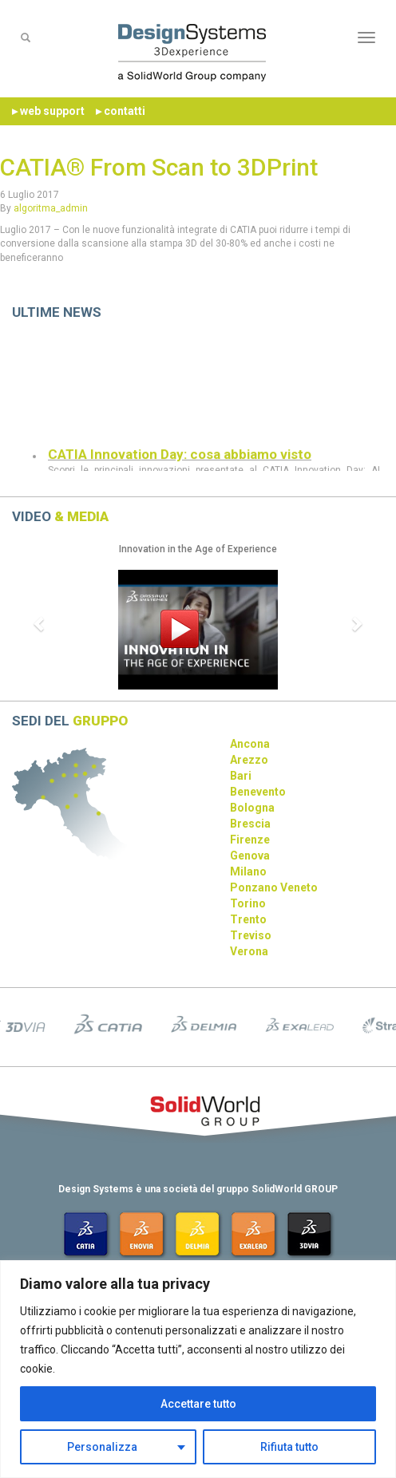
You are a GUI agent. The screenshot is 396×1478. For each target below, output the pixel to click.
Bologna (252, 807)
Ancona (250, 743)
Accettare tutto (198, 1403)
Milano (248, 871)
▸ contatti (120, 111)
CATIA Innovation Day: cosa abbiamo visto (179, 460)
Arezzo (249, 759)
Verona (249, 951)
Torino (248, 903)
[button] (40, 623)
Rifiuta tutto (289, 1446)
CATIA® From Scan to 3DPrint (159, 167)
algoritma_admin (51, 208)
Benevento (258, 791)
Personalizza (102, 1446)
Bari (240, 775)
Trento (248, 919)
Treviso (250, 935)
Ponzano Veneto (274, 887)
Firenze (250, 839)
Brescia (250, 823)
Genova (250, 855)
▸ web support (48, 111)
